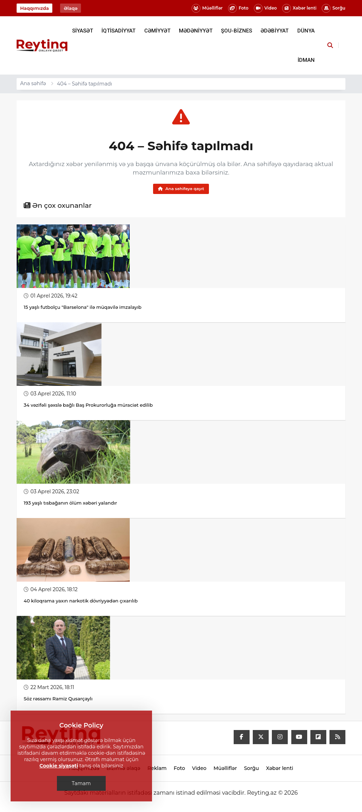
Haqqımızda (34, 8)
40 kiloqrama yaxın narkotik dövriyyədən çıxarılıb (81, 601)
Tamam (81, 783)
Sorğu (333, 8)
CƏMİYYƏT (157, 31)
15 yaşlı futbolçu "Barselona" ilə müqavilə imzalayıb (82, 308)
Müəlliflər (207, 8)
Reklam (157, 769)
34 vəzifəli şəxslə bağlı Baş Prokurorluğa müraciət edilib (88, 405)
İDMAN (306, 60)
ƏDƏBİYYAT (274, 31)
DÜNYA (306, 31)
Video (265, 8)
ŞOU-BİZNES (236, 31)
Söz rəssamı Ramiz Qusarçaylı (59, 699)
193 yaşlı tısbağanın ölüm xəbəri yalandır (70, 503)
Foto (238, 8)
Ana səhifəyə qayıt (181, 189)
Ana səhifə (33, 83)
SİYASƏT (82, 31)
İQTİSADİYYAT (118, 31)
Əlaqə (70, 8)
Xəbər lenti (299, 8)
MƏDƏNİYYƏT (195, 31)
